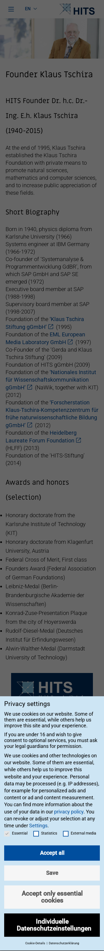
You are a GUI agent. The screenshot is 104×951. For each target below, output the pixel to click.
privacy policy (68, 806)
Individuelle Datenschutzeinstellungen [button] (54, 919)
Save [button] (52, 867)
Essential (15, 827)
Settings (38, 820)
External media (79, 827)
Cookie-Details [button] (35, 938)
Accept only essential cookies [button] (52, 891)
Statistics (45, 827)
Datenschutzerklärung (64, 938)
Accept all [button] (52, 847)
